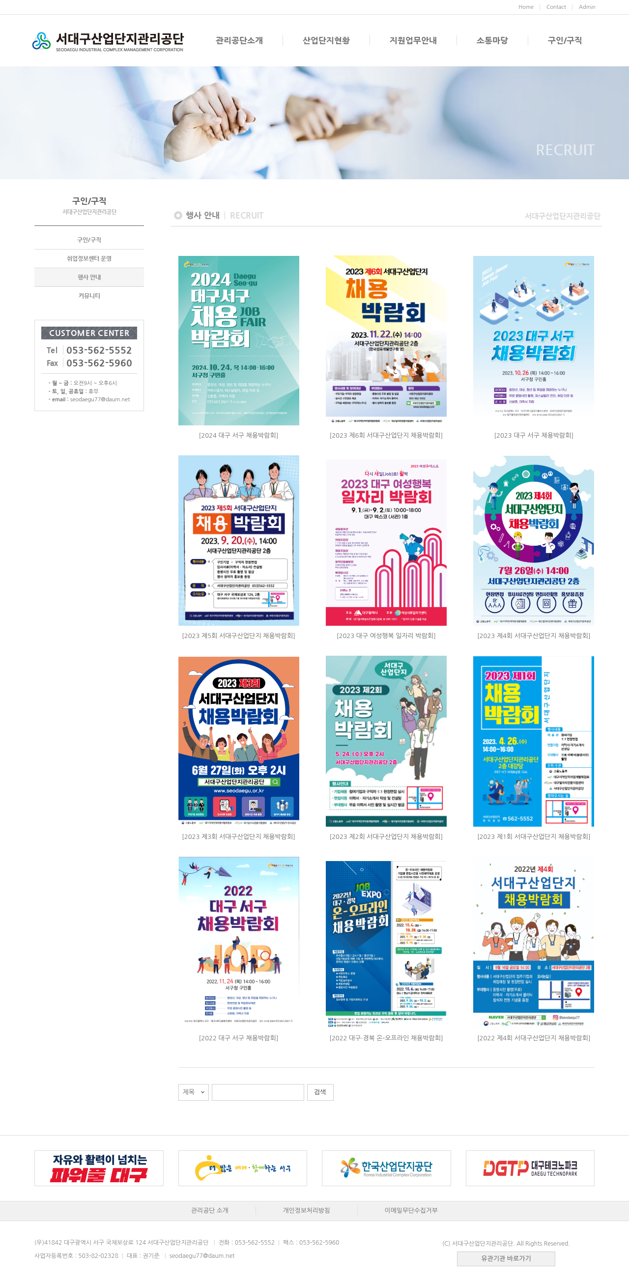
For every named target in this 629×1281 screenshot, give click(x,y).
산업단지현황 (326, 40)
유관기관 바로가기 (506, 1258)
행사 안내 (89, 277)
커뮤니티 (89, 295)
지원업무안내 (413, 40)
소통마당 (492, 40)
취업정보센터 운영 (89, 258)
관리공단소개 (239, 40)
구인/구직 (565, 40)
